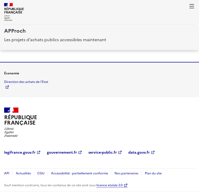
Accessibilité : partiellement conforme (79, 173)
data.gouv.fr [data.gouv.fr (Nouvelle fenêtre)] (139, 152)
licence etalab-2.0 (109, 185)
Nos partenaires (126, 173)
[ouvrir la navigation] (192, 6)
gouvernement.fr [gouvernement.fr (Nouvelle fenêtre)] (62, 152)
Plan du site (153, 173)
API (6, 173)
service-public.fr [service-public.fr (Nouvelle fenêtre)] (102, 152)
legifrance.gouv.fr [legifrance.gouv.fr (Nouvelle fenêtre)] (19, 152)
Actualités (23, 173)
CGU (41, 173)
